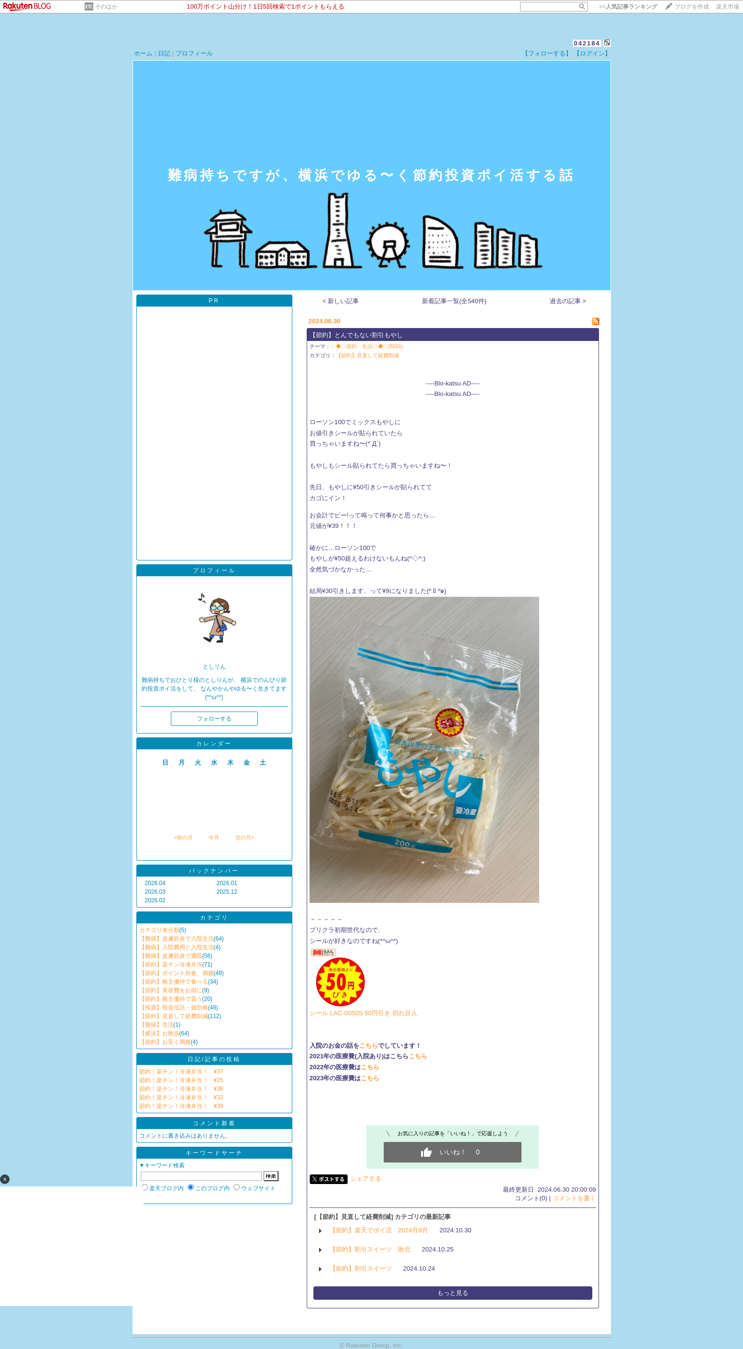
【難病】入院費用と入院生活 (176, 947)
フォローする (214, 718)
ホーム (143, 53)
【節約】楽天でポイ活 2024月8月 (379, 1230)
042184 (587, 43)
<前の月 (183, 837)
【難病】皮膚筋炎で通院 (170, 956)
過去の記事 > (568, 301)
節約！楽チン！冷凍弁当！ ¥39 (181, 1106)
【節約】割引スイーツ (361, 1268)
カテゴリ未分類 (159, 930)
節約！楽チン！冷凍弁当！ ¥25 (181, 1080)
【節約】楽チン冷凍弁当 (170, 964)
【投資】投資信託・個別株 (173, 1007)
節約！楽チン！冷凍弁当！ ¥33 (181, 1097)
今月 (214, 837)
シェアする (365, 1178)
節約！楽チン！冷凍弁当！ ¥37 (181, 1071)
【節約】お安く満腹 (165, 1042)
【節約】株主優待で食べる (173, 981)
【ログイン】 (592, 53)
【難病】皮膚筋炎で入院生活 (176, 938)
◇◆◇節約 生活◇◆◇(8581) (367, 346)
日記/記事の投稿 (214, 1059)
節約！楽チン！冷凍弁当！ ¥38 (181, 1089)
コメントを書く (574, 1198)
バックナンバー (214, 870)
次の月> (244, 837)
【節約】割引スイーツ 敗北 (370, 1249)
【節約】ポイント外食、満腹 (176, 973)
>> (628, 6)
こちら (368, 1045)
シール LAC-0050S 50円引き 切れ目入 (363, 1013)
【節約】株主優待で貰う (170, 999)
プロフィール (194, 53)
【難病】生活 (156, 1024)
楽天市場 (727, 6)
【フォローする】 (547, 53)
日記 (164, 53)
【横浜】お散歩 (159, 1033)
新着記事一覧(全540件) (454, 301)
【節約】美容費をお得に (170, 990)
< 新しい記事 (340, 301)
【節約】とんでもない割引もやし (356, 335)
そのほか (106, 6)
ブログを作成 (692, 6)
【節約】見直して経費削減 (173, 1016)
